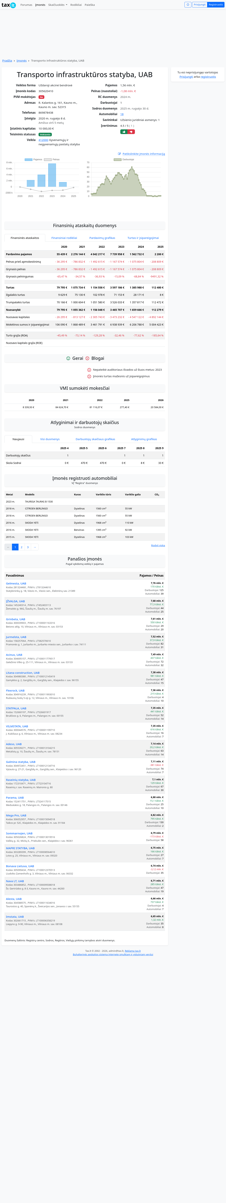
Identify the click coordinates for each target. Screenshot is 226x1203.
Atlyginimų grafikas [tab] (144, 439)
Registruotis (216, 4)
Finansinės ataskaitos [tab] (25, 238)
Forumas (26, 5)
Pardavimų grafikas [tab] (102, 238)
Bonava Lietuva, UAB (20, 866)
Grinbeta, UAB (15, 619)
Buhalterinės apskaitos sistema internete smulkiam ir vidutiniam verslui (113, 954)
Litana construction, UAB (23, 673)
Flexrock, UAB (15, 690)
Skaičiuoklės (56, 5)
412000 (43, 140)
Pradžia (7, 60)
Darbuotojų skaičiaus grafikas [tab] (95, 439)
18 (121, 114)
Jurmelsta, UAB (16, 637)
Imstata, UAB (15, 916)
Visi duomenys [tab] (49, 439)
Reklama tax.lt (133, 951)
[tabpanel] (84, 296)
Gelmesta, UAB (16, 583)
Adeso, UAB (14, 744)
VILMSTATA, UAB (17, 726)
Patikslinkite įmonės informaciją (141, 154)
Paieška (90, 5)
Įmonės (40, 5)
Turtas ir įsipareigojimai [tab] (143, 238)
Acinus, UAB (14, 655)
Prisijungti (200, 4)
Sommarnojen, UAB (19, 833)
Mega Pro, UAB (16, 815)
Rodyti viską (158, 545)
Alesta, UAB (14, 899)
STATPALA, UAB (16, 708)
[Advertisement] (85, 207)
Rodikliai (76, 5)
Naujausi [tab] (18, 439)
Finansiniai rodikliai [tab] (64, 238)
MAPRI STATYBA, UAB (20, 848)
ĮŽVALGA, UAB (15, 601)
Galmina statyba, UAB (20, 762)
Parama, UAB (15, 797)
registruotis (208, 76)
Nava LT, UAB (15, 881)
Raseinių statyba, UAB (21, 780)
